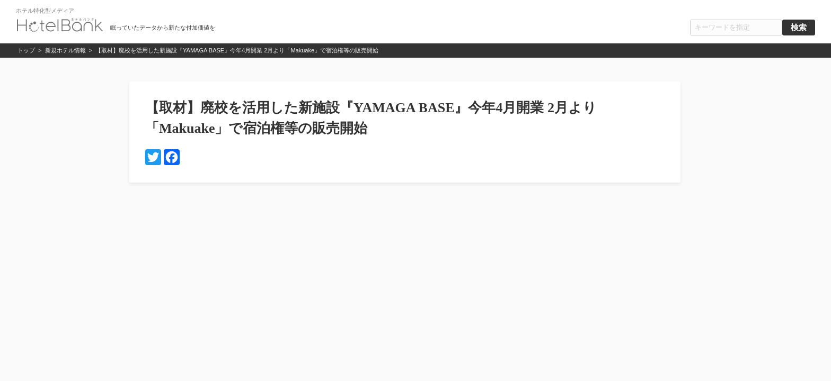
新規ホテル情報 (65, 50)
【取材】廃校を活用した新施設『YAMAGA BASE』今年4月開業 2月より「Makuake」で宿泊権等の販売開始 (236, 50)
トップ (26, 50)
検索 (799, 27)
